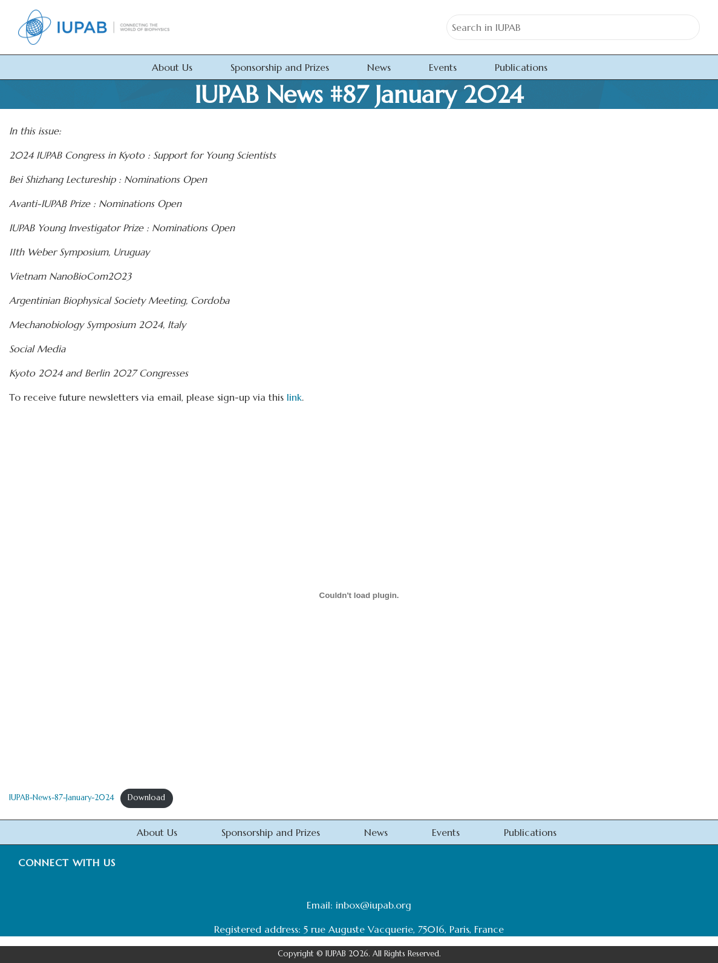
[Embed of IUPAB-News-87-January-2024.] (359, 595)
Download (146, 798)
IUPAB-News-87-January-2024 (61, 798)
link (294, 397)
